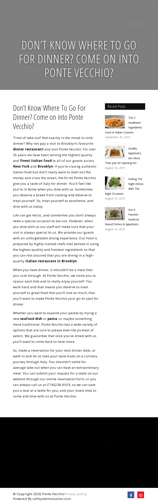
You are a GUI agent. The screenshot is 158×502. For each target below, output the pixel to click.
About (59, 16)
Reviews (109, 16)
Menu (94, 16)
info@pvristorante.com (120, 440)
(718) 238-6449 (134, 7)
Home (52, 16)
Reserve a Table (32, 458)
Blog (100, 16)
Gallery (68, 16)
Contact (119, 16)
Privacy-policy (75, 494)
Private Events (81, 16)
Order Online (133, 16)
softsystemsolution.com (52, 498)
